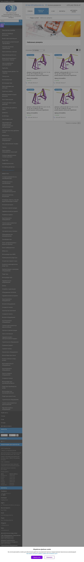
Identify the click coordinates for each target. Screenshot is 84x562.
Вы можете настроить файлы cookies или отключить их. (41, 553)
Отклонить (49, 557)
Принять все (36, 557)
